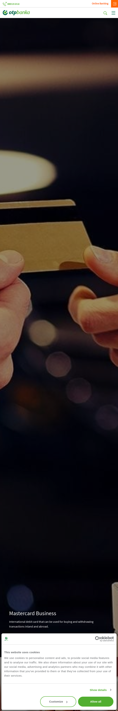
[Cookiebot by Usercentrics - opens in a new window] (98, 639)
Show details (98, 690)
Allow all (95, 701)
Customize (58, 701)
